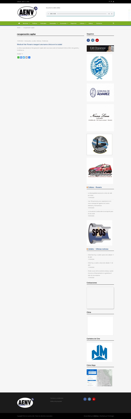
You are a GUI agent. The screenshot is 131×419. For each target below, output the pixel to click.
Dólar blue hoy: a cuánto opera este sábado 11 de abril (101, 256)
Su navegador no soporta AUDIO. (80, 13)
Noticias (25, 23)
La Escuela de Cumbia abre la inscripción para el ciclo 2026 (100, 212)
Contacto (99, 23)
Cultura (82, 23)
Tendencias (45, 41)
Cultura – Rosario (95, 187)
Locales (34, 41)
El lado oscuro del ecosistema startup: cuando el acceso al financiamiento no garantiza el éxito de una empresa (100, 273)
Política (34, 23)
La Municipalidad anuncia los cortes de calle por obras (100, 194)
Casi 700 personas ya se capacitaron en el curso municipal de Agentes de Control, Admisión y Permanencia (99, 203)
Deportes (73, 23)
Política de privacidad (56, 401)
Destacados (27, 41)
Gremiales (53, 23)
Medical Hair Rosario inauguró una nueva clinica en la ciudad (39, 44)
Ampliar (19, 54)
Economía (63, 23)
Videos (91, 23)
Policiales (43, 23)
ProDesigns (111, 416)
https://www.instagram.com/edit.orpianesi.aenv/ (111, 1)
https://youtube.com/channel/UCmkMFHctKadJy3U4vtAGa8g (113, 1)
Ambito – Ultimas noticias (98, 249)
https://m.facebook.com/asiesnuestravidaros (109, 1)
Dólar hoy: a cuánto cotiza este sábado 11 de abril (100, 264)
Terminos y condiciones (56, 398)
